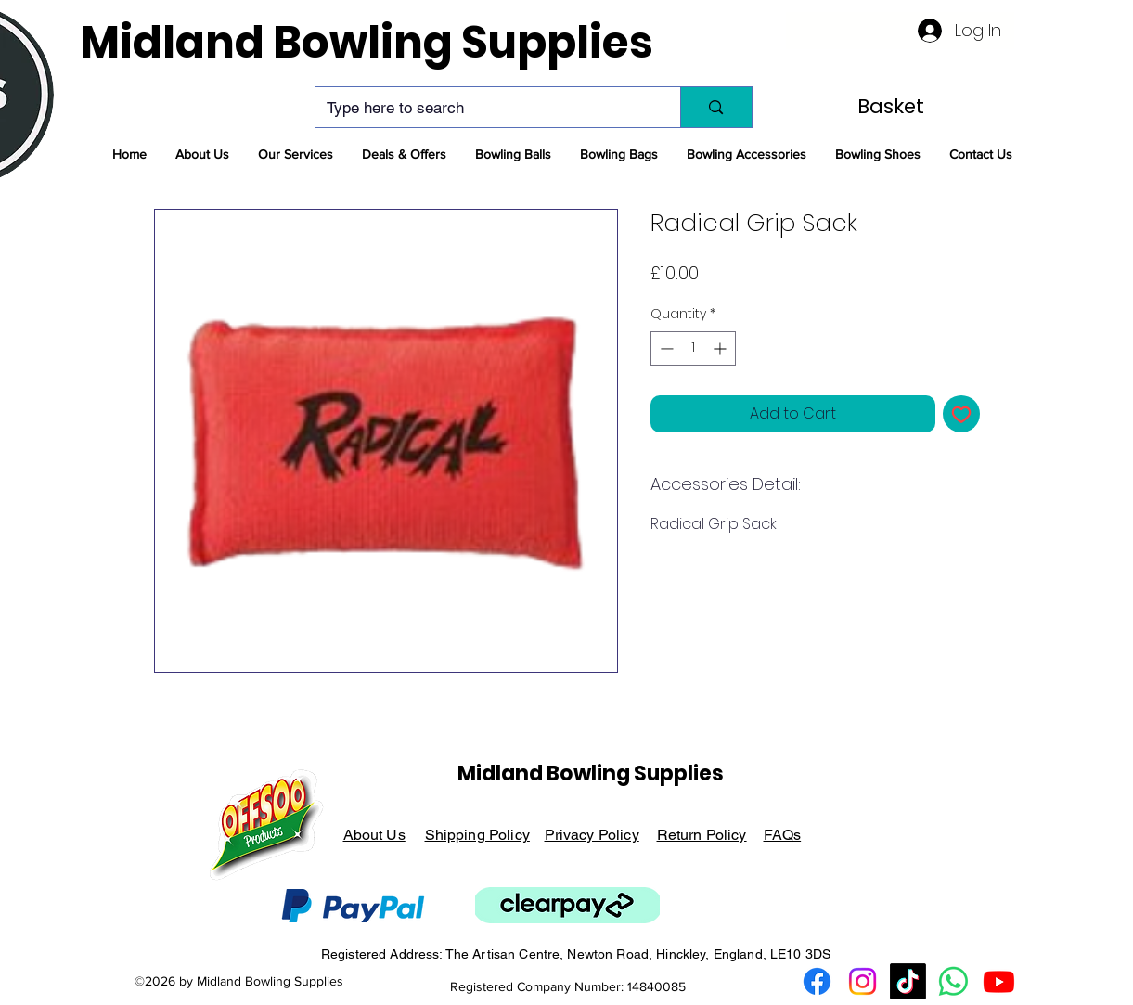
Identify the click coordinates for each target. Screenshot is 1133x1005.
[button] (202, 154)
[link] (894, 106)
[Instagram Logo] (862, 981)
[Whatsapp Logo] (953, 981)
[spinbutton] (693, 348)
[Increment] (721, 348)
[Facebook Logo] (817, 981)
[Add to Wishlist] (961, 413)
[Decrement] (664, 348)
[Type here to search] (484, 107)
